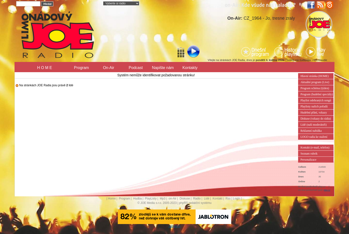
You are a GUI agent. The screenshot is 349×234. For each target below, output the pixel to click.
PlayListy (151, 198)
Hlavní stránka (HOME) (315, 76)
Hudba (137, 198)
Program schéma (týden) (315, 88)
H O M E (44, 68)
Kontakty (190, 68)
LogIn (236, 198)
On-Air (108, 68)
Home (112, 198)
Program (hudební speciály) (317, 94)
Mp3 (162, 198)
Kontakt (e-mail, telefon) (315, 147)
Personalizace (309, 159)
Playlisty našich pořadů (314, 106)
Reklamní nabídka (311, 130)
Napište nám (163, 68)
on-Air (172, 198)
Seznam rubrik (309, 153)
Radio (197, 198)
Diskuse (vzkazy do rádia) (316, 118)
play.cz (327, 190)
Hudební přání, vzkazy (314, 112)
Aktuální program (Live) (315, 82)
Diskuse (185, 198)
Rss (228, 198)
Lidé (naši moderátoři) (314, 124)
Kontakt (217, 198)
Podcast (136, 68)
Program (81, 68)
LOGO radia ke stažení (314, 137)
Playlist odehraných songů (316, 100)
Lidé (206, 198)
